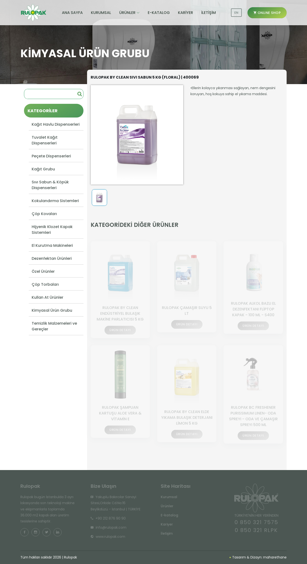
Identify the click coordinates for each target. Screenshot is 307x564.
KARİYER (185, 12)
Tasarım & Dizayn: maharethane (258, 557)
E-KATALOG (159, 12)
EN (236, 12)
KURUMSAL (101, 12)
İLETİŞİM (208, 12)
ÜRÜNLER (127, 12)
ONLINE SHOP (267, 12)
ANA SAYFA (72, 12)
